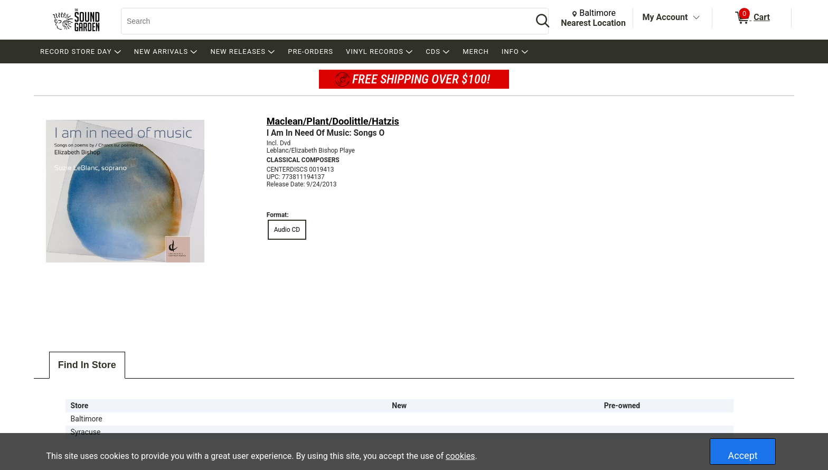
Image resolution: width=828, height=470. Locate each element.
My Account (665, 17)
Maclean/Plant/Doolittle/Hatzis (333, 121)
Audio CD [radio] (287, 229)
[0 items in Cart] (752, 18)
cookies (460, 456)
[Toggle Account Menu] (696, 18)
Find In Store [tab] (87, 365)
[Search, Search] (321, 21)
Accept (743, 455)
